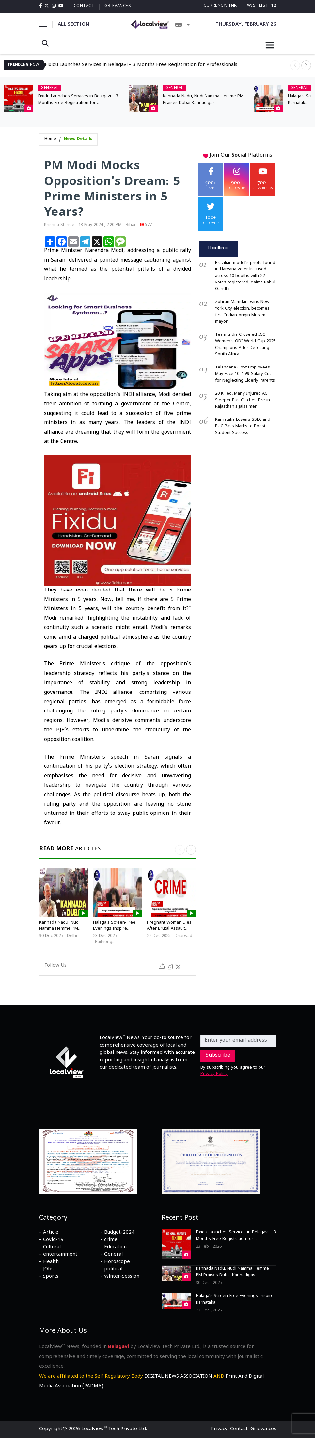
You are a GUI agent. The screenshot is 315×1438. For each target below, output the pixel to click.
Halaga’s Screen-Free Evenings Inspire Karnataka (114, 929)
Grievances (117, 6)
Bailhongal (105, 942)
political (113, 1269)
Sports (50, 1277)
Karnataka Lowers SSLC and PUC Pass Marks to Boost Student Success (242, 426)
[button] (306, 65)
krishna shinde (59, 225)
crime (111, 1240)
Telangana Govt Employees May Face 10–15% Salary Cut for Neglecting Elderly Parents (245, 374)
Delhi (72, 936)
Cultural (52, 1247)
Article (50, 1233)
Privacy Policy (214, 1074)
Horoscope (117, 1262)
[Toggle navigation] (270, 45)
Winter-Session (121, 1277)
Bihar (131, 225)
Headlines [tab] (218, 248)
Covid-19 (53, 1240)
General (113, 1255)
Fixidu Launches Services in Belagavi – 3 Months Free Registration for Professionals (141, 65)
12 (273, 6)
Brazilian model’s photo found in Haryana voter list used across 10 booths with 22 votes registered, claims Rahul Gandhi (245, 276)
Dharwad (183, 936)
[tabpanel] (237, 348)
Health (51, 1262)
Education (115, 1247)
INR (232, 6)
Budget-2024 (119, 1233)
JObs (48, 1269)
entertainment (60, 1255)
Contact (84, 6)
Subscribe (218, 1056)
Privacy (219, 1429)
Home (50, 139)
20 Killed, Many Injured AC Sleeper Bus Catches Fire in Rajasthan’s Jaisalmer (242, 400)
